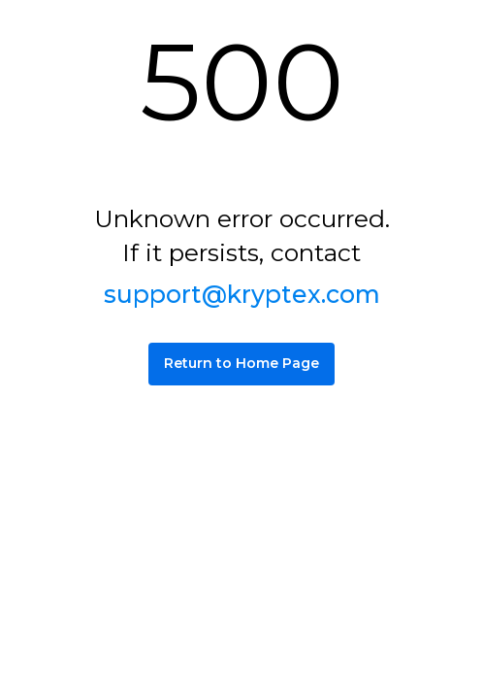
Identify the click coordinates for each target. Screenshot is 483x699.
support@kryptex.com (242, 294)
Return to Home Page (241, 363)
